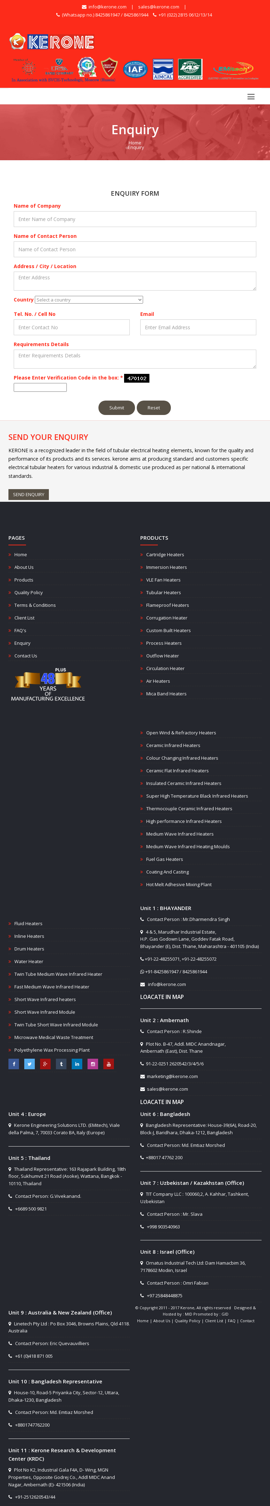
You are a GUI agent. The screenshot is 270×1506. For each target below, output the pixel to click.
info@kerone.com (104, 7)
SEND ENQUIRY (28, 494)
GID (225, 1314)
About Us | (164, 1320)
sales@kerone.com (158, 7)
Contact (247, 1320)
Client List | (216, 1320)
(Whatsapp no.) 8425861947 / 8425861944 (102, 15)
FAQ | (234, 1320)
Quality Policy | (190, 1320)
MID (188, 1314)
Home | (145, 1320)
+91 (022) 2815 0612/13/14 (182, 15)
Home (135, 142)
